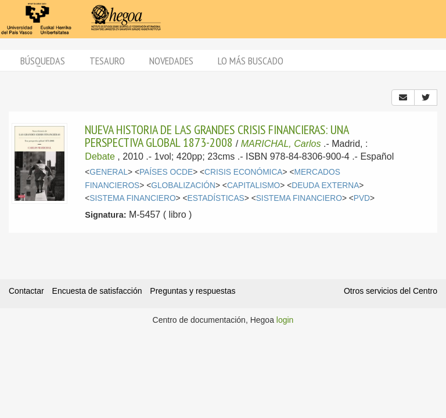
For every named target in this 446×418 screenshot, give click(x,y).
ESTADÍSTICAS (215, 198)
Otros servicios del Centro (390, 291)
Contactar (26, 291)
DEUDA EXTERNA (325, 185)
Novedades (171, 60)
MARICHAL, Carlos (281, 144)
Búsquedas (42, 60)
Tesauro (107, 60)
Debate (100, 156)
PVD (362, 198)
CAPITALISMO (253, 185)
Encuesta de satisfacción (97, 291)
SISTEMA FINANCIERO (132, 198)
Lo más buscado (250, 60)
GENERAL (108, 172)
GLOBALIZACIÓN (183, 185)
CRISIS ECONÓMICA (243, 172)
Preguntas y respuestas (192, 291)
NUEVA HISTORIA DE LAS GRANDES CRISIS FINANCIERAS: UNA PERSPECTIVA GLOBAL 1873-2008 (216, 135)
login (285, 320)
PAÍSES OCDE (166, 172)
